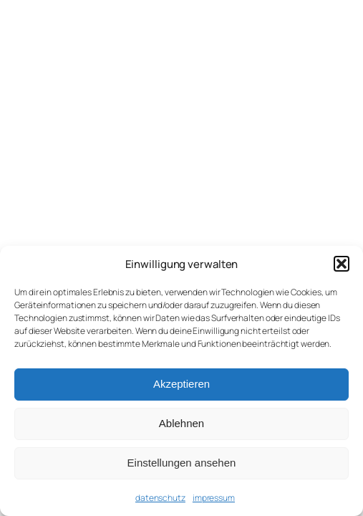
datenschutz (160, 498)
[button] (341, 264)
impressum (214, 498)
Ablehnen (181, 423)
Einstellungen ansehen (181, 463)
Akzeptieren (181, 384)
